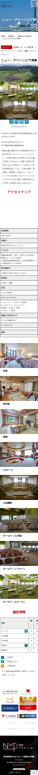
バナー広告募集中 (10, 723)
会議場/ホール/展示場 (24, 36)
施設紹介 (11, 36)
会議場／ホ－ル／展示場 (23, 47)
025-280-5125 (20, 765)
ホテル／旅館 (22, 51)
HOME (3, 36)
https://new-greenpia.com (14, 145)
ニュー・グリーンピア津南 (11, 38)
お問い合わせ (15, 772)
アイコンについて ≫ (19, 126)
